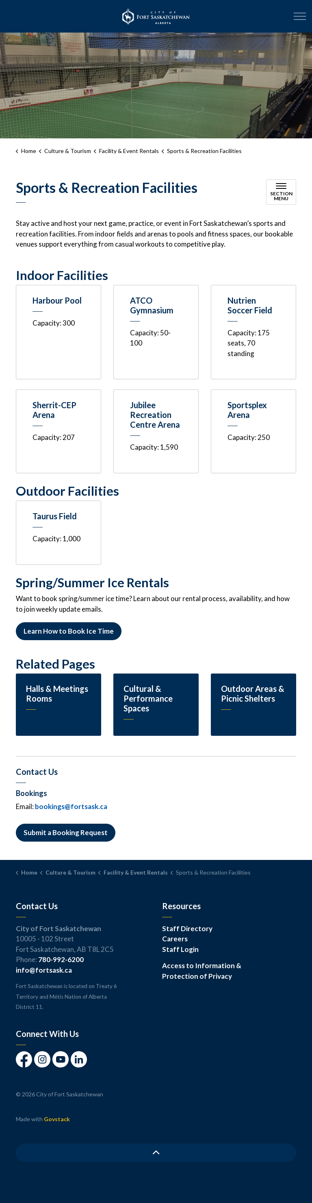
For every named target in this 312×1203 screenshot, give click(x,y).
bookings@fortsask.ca (71, 806)
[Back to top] (156, 1153)
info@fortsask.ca (44, 970)
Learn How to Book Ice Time (68, 631)
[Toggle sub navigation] (281, 192)
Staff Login (180, 949)
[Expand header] (300, 16)
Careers (175, 938)
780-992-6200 (61, 959)
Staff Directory (187, 928)
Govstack (57, 1119)
